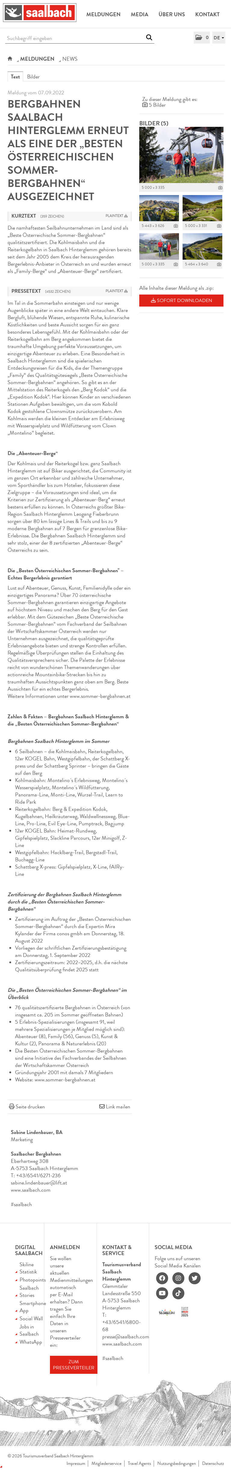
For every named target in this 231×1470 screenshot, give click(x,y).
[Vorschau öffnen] (181, 155)
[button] (202, 38)
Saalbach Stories (29, 1291)
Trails (85, 521)
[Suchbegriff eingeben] (79, 38)
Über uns (172, 14)
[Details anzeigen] (220, 188)
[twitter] (195, 1278)
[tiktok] (178, 1293)
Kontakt (207, 14)
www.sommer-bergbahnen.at (100, 696)
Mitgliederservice (106, 1463)
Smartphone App (33, 1306)
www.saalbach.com (31, 1190)
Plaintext (117, 216)
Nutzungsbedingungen (176, 1463)
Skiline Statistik (28, 1268)
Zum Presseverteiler (73, 1364)
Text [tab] (15, 77)
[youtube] (162, 1293)
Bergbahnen (40, 528)
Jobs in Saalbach (29, 1330)
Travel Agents (139, 1463)
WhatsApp (31, 1342)
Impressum (75, 1463)
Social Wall (31, 1318)
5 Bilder (157, 105)
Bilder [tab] (33, 77)
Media (139, 14)
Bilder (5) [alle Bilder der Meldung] (153, 123)
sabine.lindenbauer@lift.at (39, 1183)
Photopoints (33, 1280)
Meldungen (103, 14)
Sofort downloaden (181, 300)
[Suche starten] (149, 37)
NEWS (70, 59)
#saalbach (21, 1204)
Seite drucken (30, 1107)
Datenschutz (213, 1463)
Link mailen (118, 1107)
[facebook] (162, 1278)
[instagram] (178, 1278)
